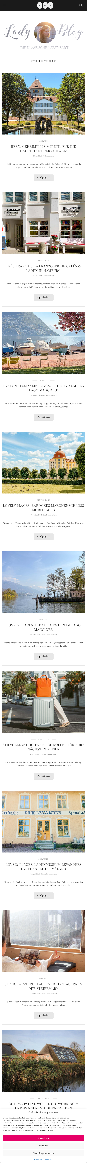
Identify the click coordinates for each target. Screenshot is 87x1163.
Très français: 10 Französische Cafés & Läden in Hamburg (43, 268)
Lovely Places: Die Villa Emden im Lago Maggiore (43, 627)
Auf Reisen (43, 739)
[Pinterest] (50, 5)
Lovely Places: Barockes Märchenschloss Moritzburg (43, 507)
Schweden (43, 859)
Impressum (49, 1159)
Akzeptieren (43, 1138)
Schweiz (43, 141)
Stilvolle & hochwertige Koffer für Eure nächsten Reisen (44, 746)
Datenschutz (38, 1159)
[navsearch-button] (81, 5)
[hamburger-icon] (4, 5)
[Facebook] (39, 5)
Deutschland (43, 261)
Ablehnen (43, 1145)
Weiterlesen (43, 178)
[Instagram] (45, 5)
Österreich (43, 979)
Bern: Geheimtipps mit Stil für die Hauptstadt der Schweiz (43, 148)
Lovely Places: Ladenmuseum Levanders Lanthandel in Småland (44, 866)
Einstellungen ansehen (43, 1153)
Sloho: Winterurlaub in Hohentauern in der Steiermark (43, 986)
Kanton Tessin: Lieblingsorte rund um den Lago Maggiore (43, 387)
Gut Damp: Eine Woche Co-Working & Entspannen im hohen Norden (43, 1105)
